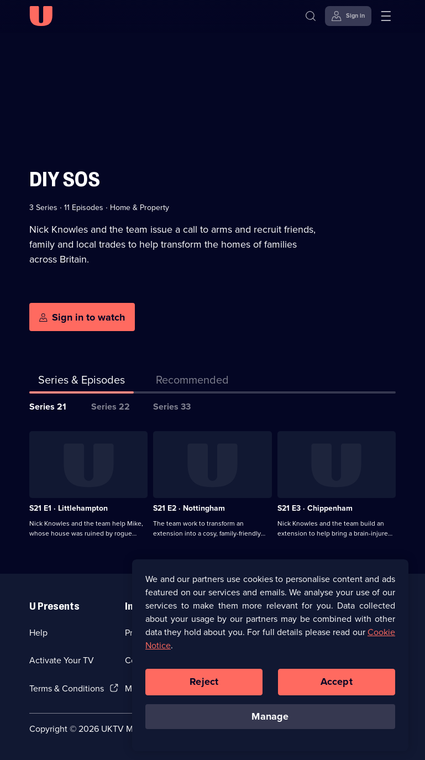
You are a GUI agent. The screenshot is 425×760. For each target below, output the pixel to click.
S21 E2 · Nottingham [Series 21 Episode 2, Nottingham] (189, 508)
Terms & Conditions (66, 688)
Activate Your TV (61, 660)
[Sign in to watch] (82, 317)
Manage (269, 721)
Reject (204, 686)
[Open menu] (386, 16)
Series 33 (172, 406)
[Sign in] (348, 16)
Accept (337, 686)
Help (38, 632)
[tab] (192, 382)
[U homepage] (41, 16)
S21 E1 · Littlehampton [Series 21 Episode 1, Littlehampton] (68, 508)
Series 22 (110, 406)
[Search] (313, 16)
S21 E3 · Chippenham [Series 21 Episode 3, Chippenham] (315, 508)
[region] (270, 660)
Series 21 (47, 406)
